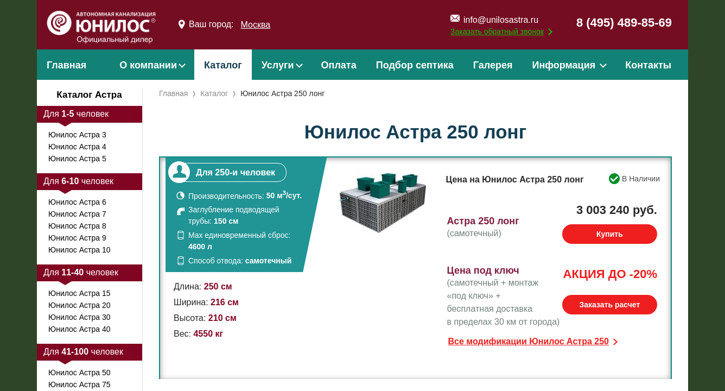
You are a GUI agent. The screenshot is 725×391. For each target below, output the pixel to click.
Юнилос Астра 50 (79, 372)
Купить (609, 234)
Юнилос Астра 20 (79, 305)
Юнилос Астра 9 (77, 238)
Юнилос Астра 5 (77, 158)
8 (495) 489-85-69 (624, 22)
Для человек (76, 113)
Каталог (223, 65)
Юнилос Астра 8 (77, 226)
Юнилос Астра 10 (79, 249)
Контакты (648, 65)
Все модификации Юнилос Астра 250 (528, 341)
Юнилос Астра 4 (77, 146)
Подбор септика (415, 65)
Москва (255, 24)
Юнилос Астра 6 (77, 202)
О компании (148, 65)
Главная (66, 65)
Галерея (493, 65)
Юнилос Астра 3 (77, 134)
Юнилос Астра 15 (79, 293)
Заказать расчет (609, 304)
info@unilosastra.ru (500, 19)
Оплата (339, 65)
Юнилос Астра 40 (79, 329)
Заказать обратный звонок (497, 31)
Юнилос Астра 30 (79, 317)
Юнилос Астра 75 (79, 384)
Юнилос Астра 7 (77, 214)
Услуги (278, 65)
